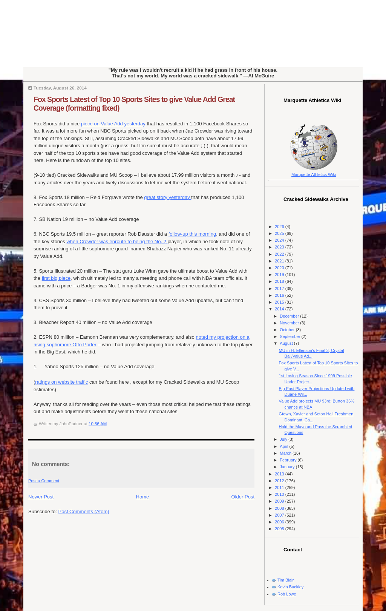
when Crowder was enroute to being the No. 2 (116, 241)
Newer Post (41, 497)
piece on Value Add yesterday (113, 124)
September (290, 336)
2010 (280, 494)
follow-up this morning (192, 234)
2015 (280, 302)
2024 (280, 240)
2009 (280, 501)
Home (142, 497)
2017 (280, 288)
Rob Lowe (286, 594)
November (290, 323)
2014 (280, 309)
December (290, 316)
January (288, 466)
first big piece (56, 278)
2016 (280, 295)
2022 (280, 254)
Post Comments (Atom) (83, 511)
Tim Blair (285, 580)
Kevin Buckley (290, 587)
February (288, 460)
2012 (280, 480)
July (284, 439)
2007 (280, 515)
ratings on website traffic (61, 382)
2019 (280, 274)
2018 (280, 281)
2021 (280, 261)
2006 (280, 522)
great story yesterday (167, 197)
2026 (280, 226)
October (288, 329)
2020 (280, 267)
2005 (280, 528)
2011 (280, 487)
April (284, 446)
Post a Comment (43, 480)
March (286, 453)
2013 (280, 474)
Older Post (242, 497)
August (287, 343)
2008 (280, 508)
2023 (280, 247)
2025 (280, 233)
